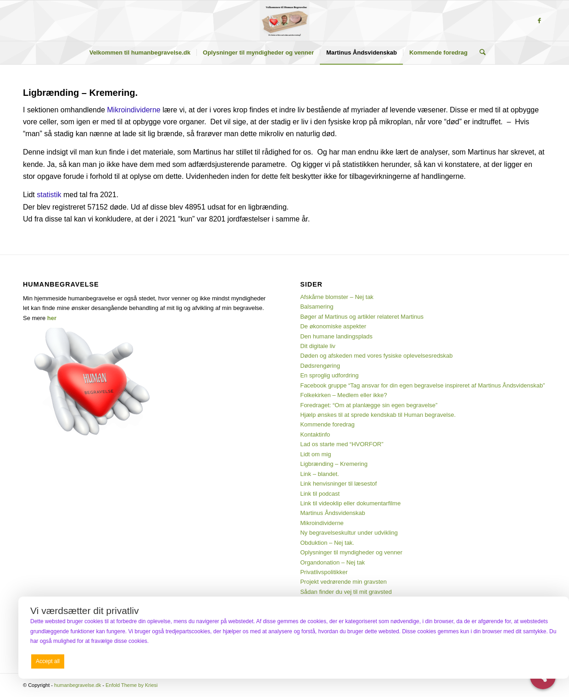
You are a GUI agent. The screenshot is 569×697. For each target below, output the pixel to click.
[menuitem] (140, 52)
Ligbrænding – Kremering (334, 463)
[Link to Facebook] (539, 21)
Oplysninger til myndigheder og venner (351, 552)
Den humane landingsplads (336, 336)
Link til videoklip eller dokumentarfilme (350, 503)
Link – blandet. (319, 473)
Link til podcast (320, 493)
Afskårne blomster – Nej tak (337, 296)
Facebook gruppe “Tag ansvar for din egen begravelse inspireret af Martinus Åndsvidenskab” (422, 385)
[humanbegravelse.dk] (285, 20)
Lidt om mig (315, 454)
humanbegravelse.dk (77, 685)
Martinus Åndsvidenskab (332, 512)
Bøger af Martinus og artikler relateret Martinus (362, 316)
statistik (49, 195)
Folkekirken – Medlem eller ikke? (343, 395)
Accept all (48, 661)
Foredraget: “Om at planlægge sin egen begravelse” (368, 405)
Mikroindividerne (134, 110)
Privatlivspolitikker (323, 572)
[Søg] (479, 52)
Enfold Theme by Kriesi (132, 685)
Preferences (537, 661)
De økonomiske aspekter (333, 326)
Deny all (291, 661)
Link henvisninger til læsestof (338, 483)
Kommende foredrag (327, 424)
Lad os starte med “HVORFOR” (341, 444)
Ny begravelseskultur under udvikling (348, 532)
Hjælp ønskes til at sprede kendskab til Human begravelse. (378, 414)
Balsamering (316, 306)
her (51, 318)
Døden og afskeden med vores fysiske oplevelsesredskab (376, 355)
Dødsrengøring (320, 365)
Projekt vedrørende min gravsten (343, 581)
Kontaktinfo (315, 434)
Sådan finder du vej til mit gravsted (345, 591)
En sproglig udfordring (329, 375)
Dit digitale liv (317, 346)
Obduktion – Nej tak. (327, 542)
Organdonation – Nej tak (332, 562)
